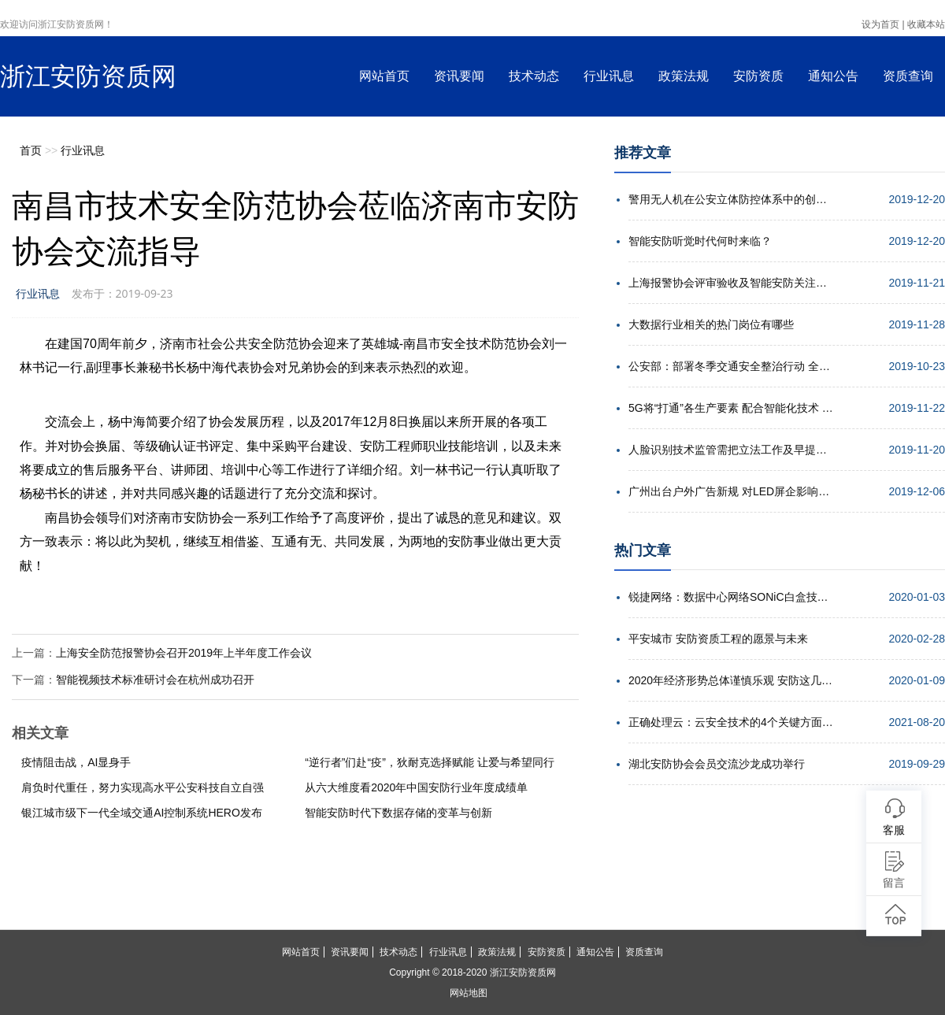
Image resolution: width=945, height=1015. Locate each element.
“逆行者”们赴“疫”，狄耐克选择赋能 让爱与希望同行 (429, 762)
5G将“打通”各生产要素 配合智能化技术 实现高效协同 (730, 408)
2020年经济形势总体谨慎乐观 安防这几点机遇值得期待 (730, 680)
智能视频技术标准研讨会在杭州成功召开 (155, 679)
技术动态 (534, 76)
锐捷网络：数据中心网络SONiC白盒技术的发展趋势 (730, 597)
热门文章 (642, 550)
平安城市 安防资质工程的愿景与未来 (718, 638)
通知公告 (833, 76)
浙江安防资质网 (88, 76)
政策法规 (683, 76)
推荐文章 (642, 153)
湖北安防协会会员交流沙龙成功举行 (716, 764)
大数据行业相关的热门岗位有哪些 (711, 324)
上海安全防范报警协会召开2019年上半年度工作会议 (184, 652)
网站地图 (468, 992)
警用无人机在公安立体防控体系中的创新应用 (730, 199)
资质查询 (908, 76)
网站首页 (384, 76)
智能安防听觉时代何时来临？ (700, 241)
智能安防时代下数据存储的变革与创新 (398, 812)
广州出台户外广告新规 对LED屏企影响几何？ (730, 491)
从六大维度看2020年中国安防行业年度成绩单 (416, 787)
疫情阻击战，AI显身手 (76, 762)
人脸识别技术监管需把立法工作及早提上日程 (730, 449)
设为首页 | (883, 24)
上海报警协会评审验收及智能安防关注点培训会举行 (730, 282)
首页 (31, 150)
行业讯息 (609, 76)
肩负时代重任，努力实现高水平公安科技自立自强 (142, 787)
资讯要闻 (459, 76)
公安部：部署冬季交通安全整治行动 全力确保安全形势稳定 (730, 366)
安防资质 (758, 76)
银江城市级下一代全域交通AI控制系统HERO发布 (141, 812)
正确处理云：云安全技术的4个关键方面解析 (730, 722)
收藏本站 (926, 24)
